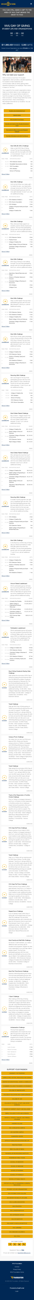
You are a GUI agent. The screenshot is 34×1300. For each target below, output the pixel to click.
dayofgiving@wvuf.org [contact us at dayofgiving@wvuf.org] (24, 1253)
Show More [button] (5, 174)
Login (16, 1291)
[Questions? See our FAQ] (22, 1250)
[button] (24, 1244)
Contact (17, 1266)
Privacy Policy (17, 1269)
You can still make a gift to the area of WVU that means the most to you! (17, 12)
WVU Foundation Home (17, 1272)
